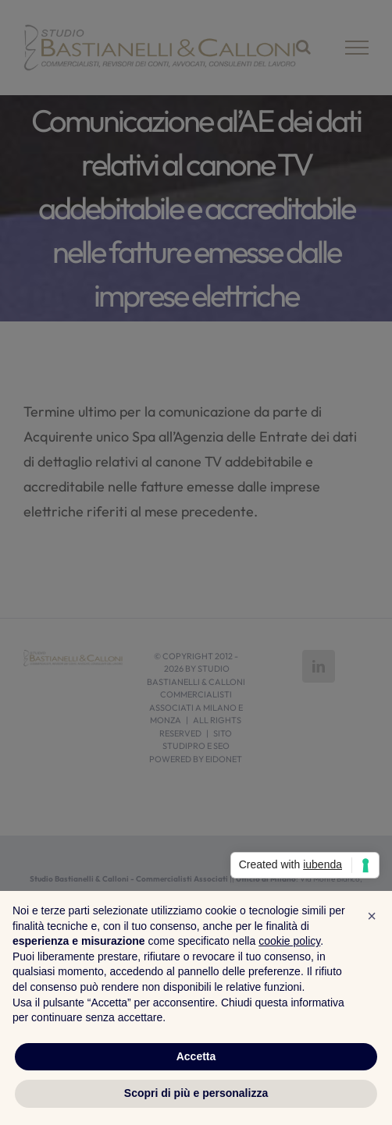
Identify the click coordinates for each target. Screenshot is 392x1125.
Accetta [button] (196, 1056)
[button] (371, 915)
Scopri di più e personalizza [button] (196, 1093)
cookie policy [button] (289, 941)
